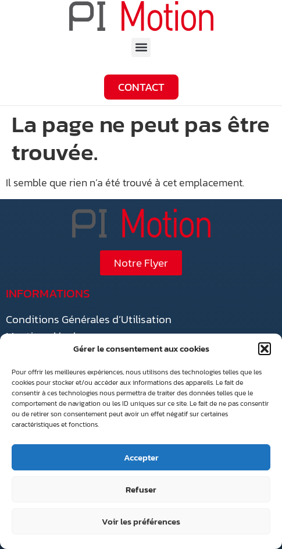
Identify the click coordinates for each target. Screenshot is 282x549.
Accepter (141, 457)
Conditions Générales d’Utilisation (89, 319)
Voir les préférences (141, 521)
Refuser (141, 489)
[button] (264, 349)
